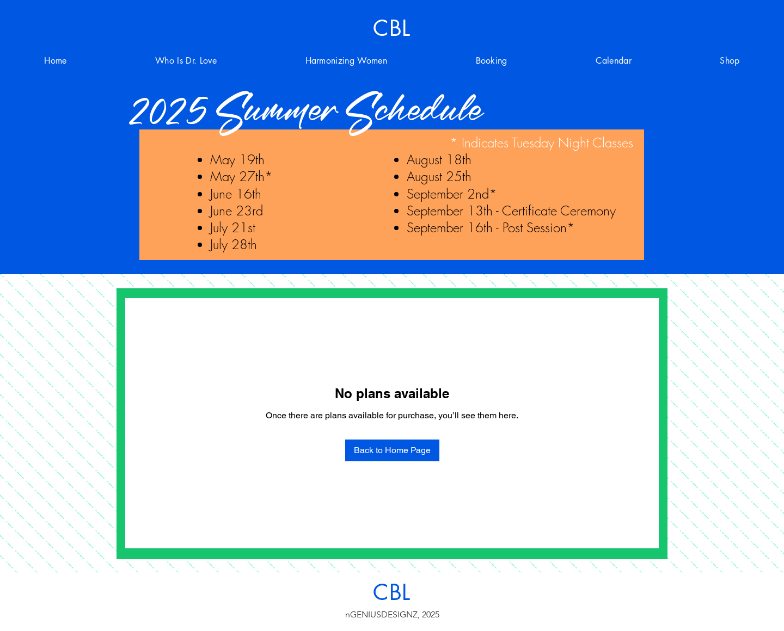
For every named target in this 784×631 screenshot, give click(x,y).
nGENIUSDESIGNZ (381, 614)
